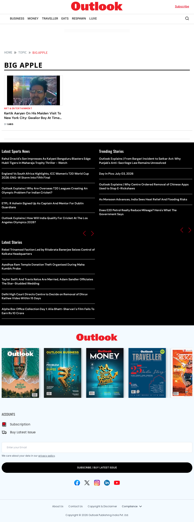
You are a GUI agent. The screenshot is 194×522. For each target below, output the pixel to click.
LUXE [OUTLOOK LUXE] (93, 18)
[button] (84, 233)
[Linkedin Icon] (107, 482)
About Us (57, 506)
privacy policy (46, 455)
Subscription (20, 424)
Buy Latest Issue (23, 432)
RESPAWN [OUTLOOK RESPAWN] (79, 18)
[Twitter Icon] (87, 482)
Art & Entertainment (18, 108)
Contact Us (75, 506)
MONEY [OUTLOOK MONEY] (33, 18)
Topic (22, 52)
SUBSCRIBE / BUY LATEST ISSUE (97, 467)
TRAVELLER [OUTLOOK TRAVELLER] (50, 18)
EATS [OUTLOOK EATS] (65, 18)
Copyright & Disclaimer (102, 506)
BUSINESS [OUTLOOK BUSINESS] (17, 18)
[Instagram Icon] (97, 482)
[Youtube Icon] (117, 482)
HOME (8, 52)
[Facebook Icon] (77, 482)
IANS (10, 124)
